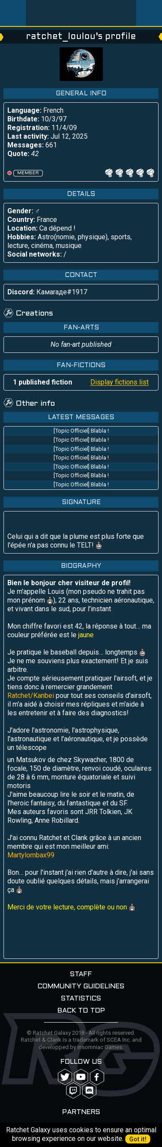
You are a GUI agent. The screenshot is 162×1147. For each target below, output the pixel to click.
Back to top (81, 1010)
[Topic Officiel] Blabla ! (81, 430)
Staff (81, 974)
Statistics (81, 998)
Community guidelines (81, 986)
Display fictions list (119, 382)
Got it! (137, 1139)
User (149, 13)
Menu (13, 13)
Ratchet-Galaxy (81, 13)
